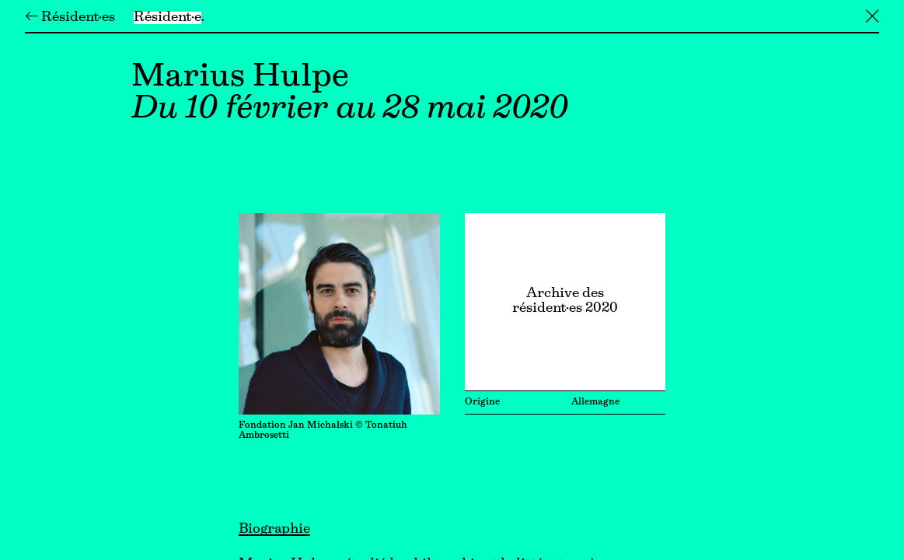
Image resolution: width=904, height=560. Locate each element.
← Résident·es (70, 18)
